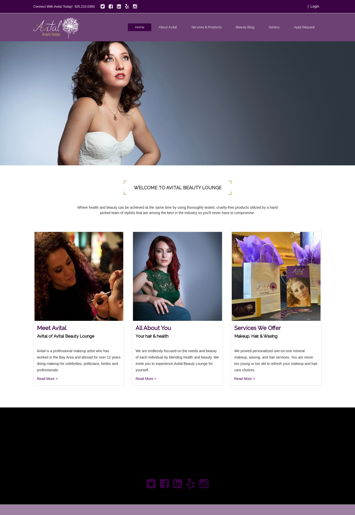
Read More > (47, 379)
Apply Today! (296, 438)
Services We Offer (257, 328)
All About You (153, 328)
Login (314, 6)
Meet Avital (51, 328)
